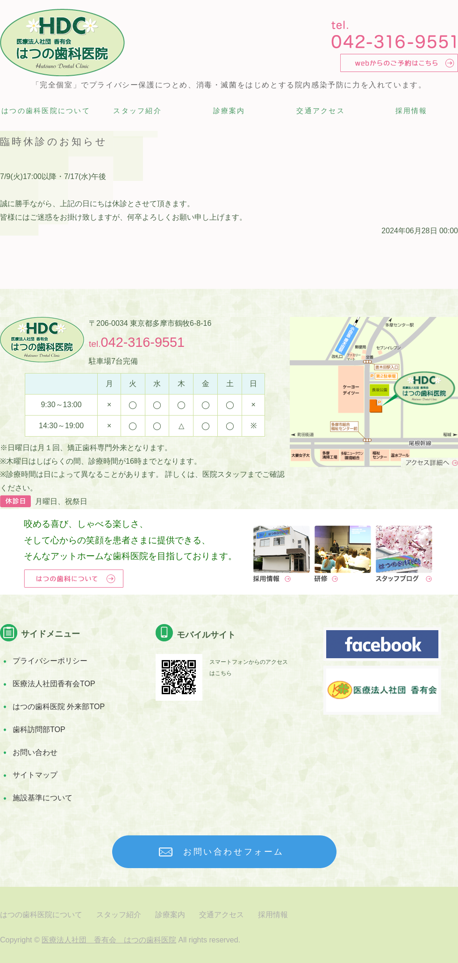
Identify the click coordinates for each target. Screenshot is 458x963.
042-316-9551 (143, 342)
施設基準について (42, 798)
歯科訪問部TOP (39, 729)
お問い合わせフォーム (233, 851)
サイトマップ (35, 775)
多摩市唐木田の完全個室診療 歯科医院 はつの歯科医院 (62, 42)
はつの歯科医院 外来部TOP (59, 707)
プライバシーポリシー (50, 661)
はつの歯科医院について (45, 111)
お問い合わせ (35, 752)
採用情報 (411, 111)
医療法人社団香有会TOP (54, 684)
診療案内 (229, 111)
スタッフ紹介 (137, 111)
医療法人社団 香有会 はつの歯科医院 (109, 940)
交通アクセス (320, 111)
